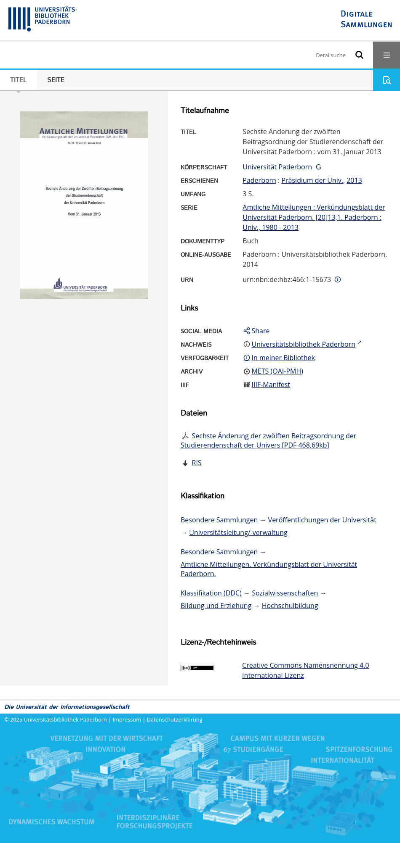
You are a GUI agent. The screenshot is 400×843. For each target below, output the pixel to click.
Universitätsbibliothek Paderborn (65, 719)
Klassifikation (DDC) (211, 593)
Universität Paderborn (277, 166)
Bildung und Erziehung (216, 605)
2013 (354, 180)
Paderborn (259, 180)
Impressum (127, 719)
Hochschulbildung (290, 605)
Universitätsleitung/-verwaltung (238, 532)
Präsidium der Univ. (312, 180)
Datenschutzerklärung (175, 719)
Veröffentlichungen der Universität (322, 519)
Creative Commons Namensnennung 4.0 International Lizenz (305, 670)
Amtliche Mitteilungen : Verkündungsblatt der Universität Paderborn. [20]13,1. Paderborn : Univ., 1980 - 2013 (314, 217)
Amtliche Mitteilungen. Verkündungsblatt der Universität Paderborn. (269, 569)
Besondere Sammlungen (219, 519)
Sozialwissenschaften (285, 593)
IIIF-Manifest (270, 384)
